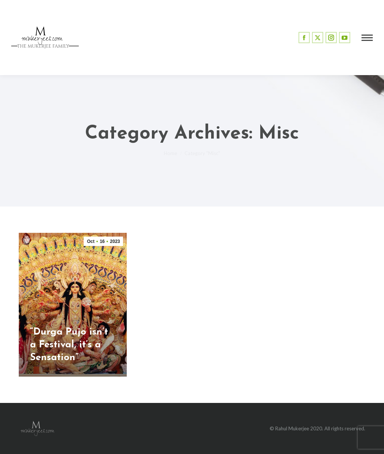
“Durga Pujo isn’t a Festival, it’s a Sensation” (69, 345)
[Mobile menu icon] (367, 38)
